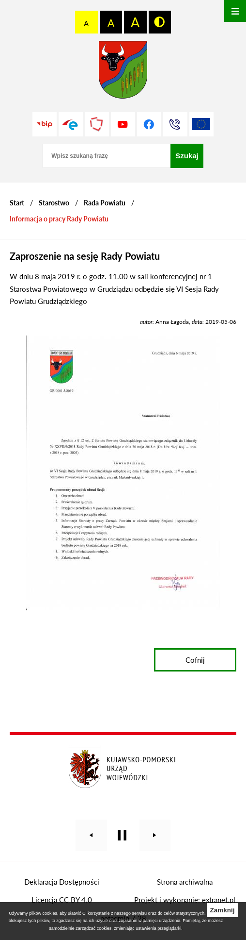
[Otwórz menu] (235, 11)
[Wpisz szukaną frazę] (106, 156)
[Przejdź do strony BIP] (44, 124)
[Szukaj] (186, 156)
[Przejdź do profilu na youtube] (123, 124)
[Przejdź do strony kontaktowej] (175, 124)
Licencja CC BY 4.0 (61, 899)
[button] (123, 607)
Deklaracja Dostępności (61, 881)
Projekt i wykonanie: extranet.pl (184, 899)
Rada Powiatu (104, 203)
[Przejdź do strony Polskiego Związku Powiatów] (97, 124)
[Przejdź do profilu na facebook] (149, 124)
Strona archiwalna (185, 881)
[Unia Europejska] (201, 124)
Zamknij (222, 910)
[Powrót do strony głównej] (17, 203)
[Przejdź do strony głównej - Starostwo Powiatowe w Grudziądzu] (123, 72)
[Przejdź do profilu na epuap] (71, 124)
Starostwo (54, 203)
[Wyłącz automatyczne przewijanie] (122, 835)
